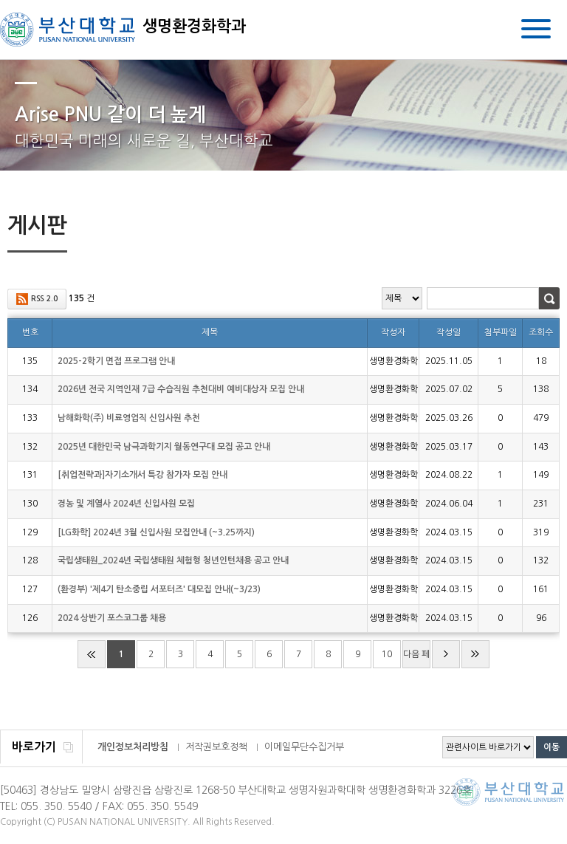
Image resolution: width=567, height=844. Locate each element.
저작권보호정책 (216, 747)
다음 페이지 (416, 659)
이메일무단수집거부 (304, 747)
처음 (92, 654)
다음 (446, 654)
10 (387, 654)
